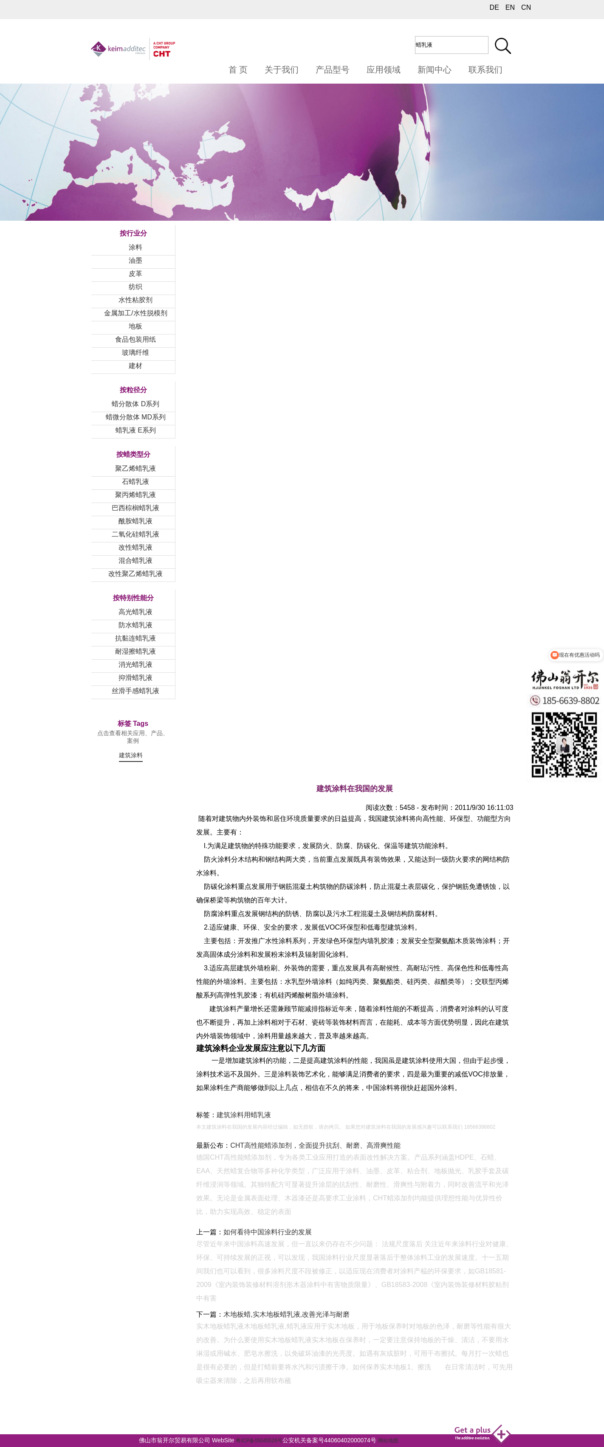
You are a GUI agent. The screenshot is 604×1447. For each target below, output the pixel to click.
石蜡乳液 (135, 481)
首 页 (238, 69)
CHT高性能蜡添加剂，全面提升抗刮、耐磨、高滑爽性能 (315, 1145)
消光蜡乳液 (135, 664)
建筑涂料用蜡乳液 (244, 1114)
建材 (135, 365)
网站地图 (388, 1441)
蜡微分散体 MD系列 (136, 417)
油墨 (135, 260)
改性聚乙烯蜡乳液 (135, 573)
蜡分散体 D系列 (135, 403)
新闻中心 (435, 69)
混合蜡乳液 (135, 560)
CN (526, 7)
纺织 (135, 286)
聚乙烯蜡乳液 (135, 468)
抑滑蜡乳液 (135, 677)
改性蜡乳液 (135, 547)
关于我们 (282, 69)
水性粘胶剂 (135, 299)
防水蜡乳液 (135, 625)
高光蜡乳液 (135, 611)
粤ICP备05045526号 (259, 1441)
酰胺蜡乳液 (135, 521)
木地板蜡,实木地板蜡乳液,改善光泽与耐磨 (286, 1314)
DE (494, 7)
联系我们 (485, 69)
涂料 (135, 247)
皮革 (135, 273)
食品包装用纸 (135, 339)
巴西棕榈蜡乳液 (135, 507)
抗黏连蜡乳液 (135, 638)
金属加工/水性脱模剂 (135, 313)
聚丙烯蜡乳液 (135, 494)
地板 (135, 326)
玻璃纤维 (135, 352)
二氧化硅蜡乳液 (135, 534)
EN (510, 7)
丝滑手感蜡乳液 (135, 690)
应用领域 (384, 69)
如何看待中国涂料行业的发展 (267, 1232)
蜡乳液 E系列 (136, 430)
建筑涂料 (131, 755)
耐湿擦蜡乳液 (135, 651)
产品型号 (333, 69)
